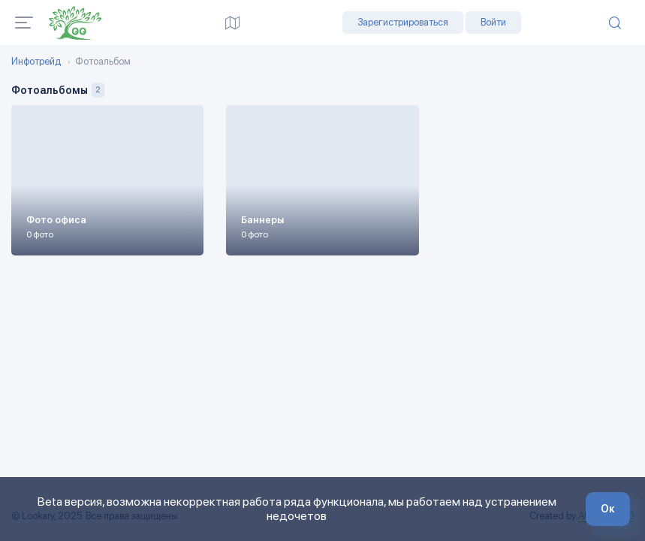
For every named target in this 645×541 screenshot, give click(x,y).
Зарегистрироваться (402, 22)
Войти (493, 22)
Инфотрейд (36, 61)
